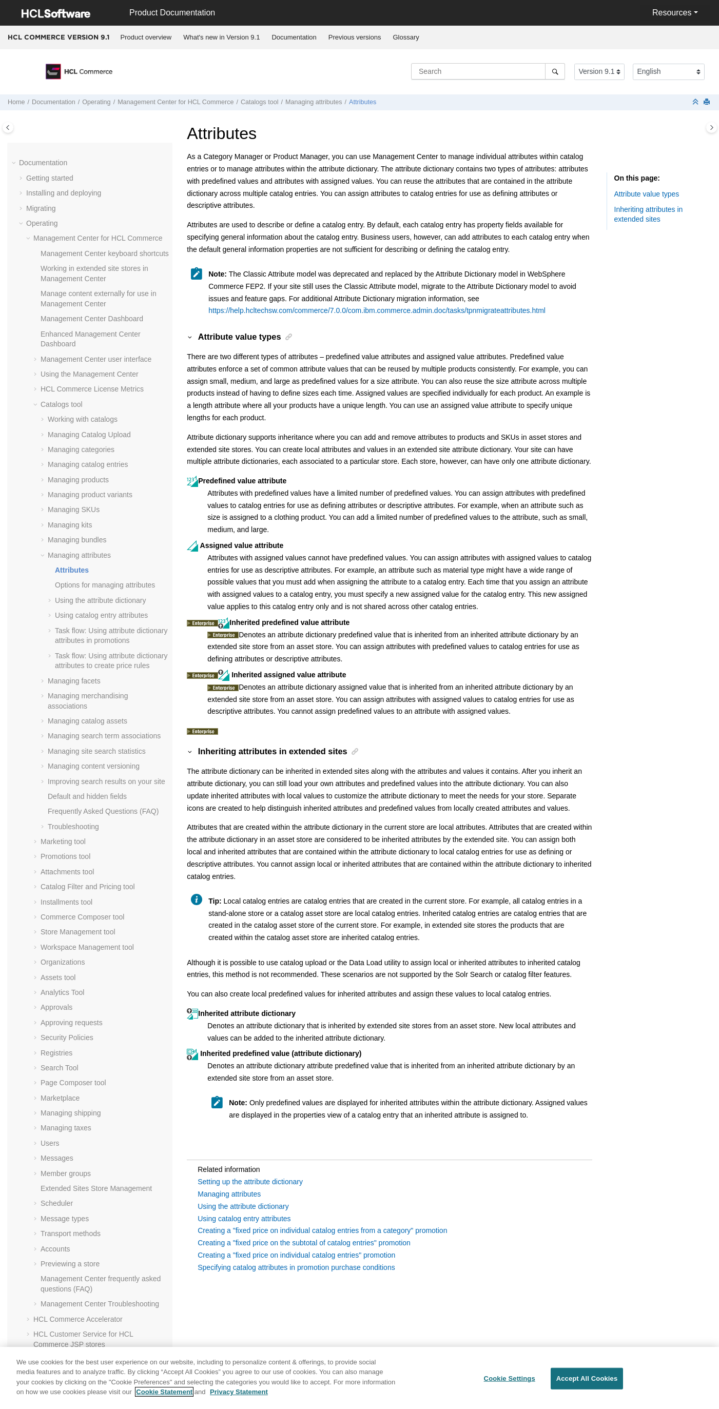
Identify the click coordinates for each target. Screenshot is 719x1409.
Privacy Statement (239, 1398)
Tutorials (39, 1260)
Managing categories (81, 280)
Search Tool (60, 898)
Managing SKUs (74, 340)
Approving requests (72, 853)
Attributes (362, 102)
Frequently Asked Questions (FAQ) (103, 642)
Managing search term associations (104, 566)
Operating (96, 102)
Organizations (63, 793)
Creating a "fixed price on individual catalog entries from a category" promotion (322, 1230)
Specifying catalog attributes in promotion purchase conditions (296, 1267)
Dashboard (92, 149)
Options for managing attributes (105, 416)
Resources (671, 12)
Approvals (56, 838)
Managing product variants (90, 325)
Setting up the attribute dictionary (250, 1182)
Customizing (46, 1245)
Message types (65, 1049)
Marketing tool (63, 672)
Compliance (45, 1290)
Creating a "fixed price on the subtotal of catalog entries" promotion (304, 1243)
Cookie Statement (164, 1398)
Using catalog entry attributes (101, 446)
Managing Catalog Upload (89, 265)
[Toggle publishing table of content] (8, 127)
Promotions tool (65, 687)
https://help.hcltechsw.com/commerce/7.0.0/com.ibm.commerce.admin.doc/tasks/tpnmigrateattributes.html (377, 310)
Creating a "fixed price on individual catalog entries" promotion (296, 1255)
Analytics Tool (62, 823)
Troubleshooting (73, 657)
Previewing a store (70, 1094)
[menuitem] (146, 37)
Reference (43, 1351)
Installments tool (66, 733)
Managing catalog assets (87, 551)
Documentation (293, 37)
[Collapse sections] (696, 102)
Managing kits (70, 355)
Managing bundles (77, 370)
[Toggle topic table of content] (711, 127)
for (176, 102)
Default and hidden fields (87, 627)
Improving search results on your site (106, 612)
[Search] (555, 71)
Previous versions (354, 37)
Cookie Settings (509, 1384)
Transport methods (71, 1064)
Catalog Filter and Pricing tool (88, 717)
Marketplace (60, 929)
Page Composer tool (73, 913)
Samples (40, 1275)
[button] (36, 150)
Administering (48, 1230)
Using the (90, 205)
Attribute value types (646, 194)
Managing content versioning (94, 597)
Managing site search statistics (97, 582)
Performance (46, 1321)
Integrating (43, 1215)
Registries (56, 883)
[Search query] (488, 71)
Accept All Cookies (587, 1384)
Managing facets (74, 511)
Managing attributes (313, 102)
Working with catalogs (83, 250)
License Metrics (92, 220)
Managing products (78, 310)
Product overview (146, 37)
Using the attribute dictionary (100, 431)
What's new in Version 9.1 (221, 37)
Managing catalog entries (88, 295)
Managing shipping (71, 944)
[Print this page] (707, 102)
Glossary (406, 37)
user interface (96, 190)
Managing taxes (66, 958)
